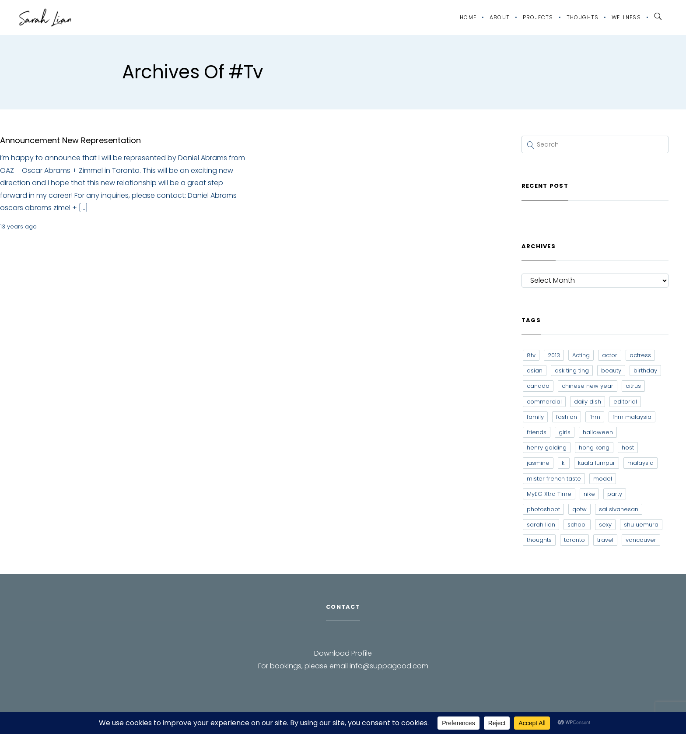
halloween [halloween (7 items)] (598, 432)
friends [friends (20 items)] (536, 432)
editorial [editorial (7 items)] (625, 401)
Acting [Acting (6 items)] (581, 355)
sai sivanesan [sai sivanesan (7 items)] (618, 509)
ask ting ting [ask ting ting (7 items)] (572, 370)
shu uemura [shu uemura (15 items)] (641, 524)
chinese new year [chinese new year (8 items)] (587, 386)
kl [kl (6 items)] (564, 463)
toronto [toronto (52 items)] (574, 540)
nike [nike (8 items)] (589, 494)
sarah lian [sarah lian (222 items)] (541, 524)
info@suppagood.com (389, 666)
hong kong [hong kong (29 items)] (594, 447)
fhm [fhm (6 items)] (594, 417)
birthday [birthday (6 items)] (645, 370)
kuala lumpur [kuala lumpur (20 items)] (596, 463)
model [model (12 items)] (602, 478)
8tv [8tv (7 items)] (531, 355)
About (500, 17)
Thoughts (583, 17)
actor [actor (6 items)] (609, 355)
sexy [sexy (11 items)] (605, 524)
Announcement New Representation (70, 140)
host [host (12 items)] (628, 447)
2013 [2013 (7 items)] (554, 355)
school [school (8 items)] (577, 524)
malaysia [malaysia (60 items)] (640, 463)
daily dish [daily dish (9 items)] (587, 401)
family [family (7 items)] (535, 417)
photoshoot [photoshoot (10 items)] (543, 509)
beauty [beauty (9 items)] (611, 370)
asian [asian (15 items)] (534, 370)
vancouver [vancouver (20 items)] (641, 540)
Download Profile (343, 653)
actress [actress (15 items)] (640, 355)
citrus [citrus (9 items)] (633, 386)
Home (468, 17)
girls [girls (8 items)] (564, 432)
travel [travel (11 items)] (605, 540)
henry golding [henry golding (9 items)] (547, 447)
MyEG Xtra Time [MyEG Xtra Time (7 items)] (549, 494)
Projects (538, 17)
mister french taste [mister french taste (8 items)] (554, 478)
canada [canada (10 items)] (538, 386)
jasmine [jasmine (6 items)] (538, 463)
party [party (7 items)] (614, 494)
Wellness (626, 17)
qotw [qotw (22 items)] (579, 509)
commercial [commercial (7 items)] (544, 401)
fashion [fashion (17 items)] (566, 417)
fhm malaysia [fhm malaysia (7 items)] (631, 417)
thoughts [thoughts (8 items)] (539, 540)
